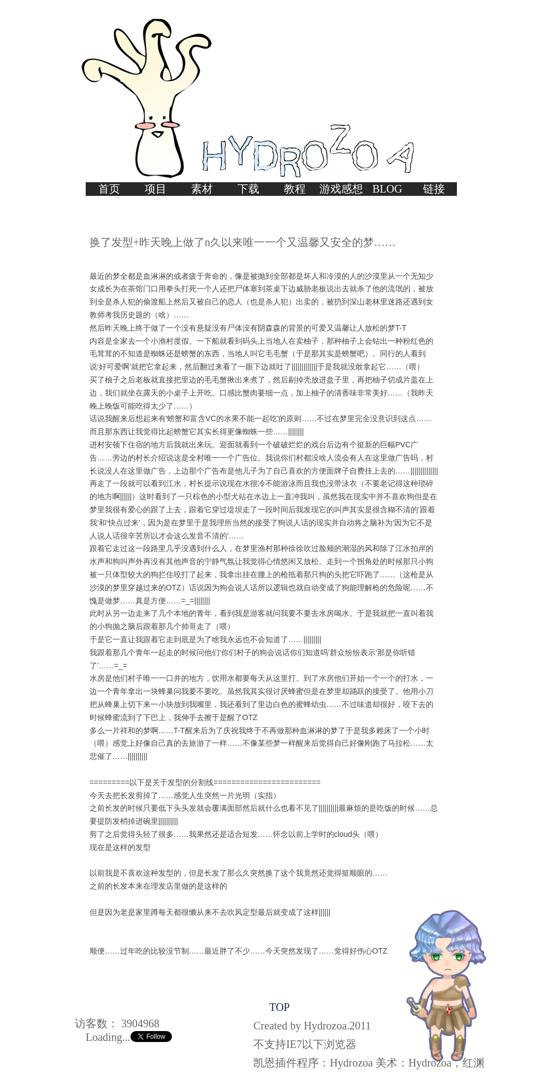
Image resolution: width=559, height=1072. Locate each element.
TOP (279, 1007)
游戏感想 (341, 189)
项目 (155, 189)
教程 (295, 189)
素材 (202, 189)
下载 (248, 189)
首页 (109, 189)
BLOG (387, 189)
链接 (434, 189)
